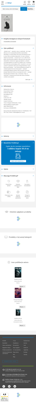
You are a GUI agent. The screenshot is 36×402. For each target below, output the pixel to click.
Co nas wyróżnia (16, 349)
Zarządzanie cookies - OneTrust (10, 361)
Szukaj (23, 9)
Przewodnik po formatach (10, 41)
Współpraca (15, 343)
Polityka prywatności (7, 349)
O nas (14, 340)
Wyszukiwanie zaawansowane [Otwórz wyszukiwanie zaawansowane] (31, 9)
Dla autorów (16, 345)
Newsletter (4, 343)
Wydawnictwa (27, 340)
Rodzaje (25, 352)
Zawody (25, 354)
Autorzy (25, 343)
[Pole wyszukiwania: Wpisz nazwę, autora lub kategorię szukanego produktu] (10, 8)
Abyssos (10, 92)
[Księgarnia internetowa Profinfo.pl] (8, 3)
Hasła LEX (26, 347)
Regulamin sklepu (6, 347)
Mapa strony (16, 352)
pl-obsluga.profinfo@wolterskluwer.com (16, 374)
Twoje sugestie (16, 347)
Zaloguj (24, 3)
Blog (14, 356)
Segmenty (26, 349)
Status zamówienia (6, 345)
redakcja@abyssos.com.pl (19, 112)
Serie (25, 345)
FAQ (14, 354)
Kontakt (4, 340)
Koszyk (33, 3)
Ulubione (29, 3)
